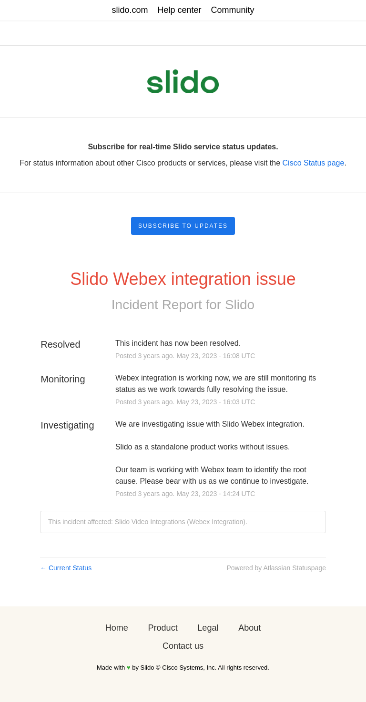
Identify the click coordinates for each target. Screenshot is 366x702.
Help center (179, 10)
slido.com (130, 10)
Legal (207, 628)
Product (163, 628)
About (249, 628)
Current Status (66, 568)
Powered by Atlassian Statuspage (276, 568)
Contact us (183, 646)
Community (232, 10)
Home (116, 628)
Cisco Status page (314, 163)
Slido (239, 304)
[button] (183, 226)
